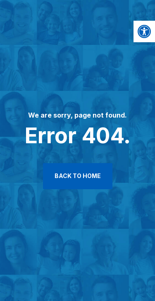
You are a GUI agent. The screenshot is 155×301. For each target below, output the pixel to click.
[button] (144, 31)
